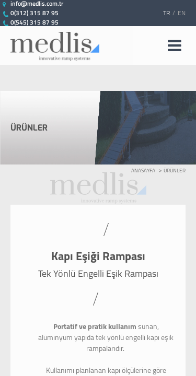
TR (166, 13)
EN (182, 13)
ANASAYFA (143, 170)
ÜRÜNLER (175, 170)
